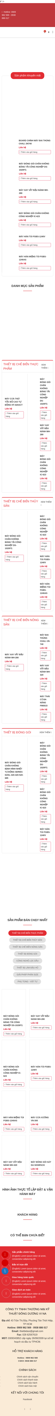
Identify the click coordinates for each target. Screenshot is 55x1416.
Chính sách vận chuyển (27, 1376)
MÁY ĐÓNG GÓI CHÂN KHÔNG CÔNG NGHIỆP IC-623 (45, 465)
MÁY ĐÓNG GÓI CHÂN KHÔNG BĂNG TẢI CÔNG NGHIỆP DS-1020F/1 (34, 166)
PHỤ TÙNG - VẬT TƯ (27, 981)
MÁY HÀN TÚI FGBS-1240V (32, 236)
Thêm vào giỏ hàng (28, 152)
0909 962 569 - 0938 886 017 (9, 15)
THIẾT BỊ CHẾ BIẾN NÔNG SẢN (27, 947)
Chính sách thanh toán (27, 1380)
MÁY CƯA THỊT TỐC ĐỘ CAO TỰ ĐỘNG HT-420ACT (14, 401)
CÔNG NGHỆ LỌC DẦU (27, 961)
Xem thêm (45, 732)
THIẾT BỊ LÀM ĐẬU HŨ (27, 967)
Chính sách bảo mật (27, 1386)
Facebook (27, 1399)
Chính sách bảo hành (27, 1383)
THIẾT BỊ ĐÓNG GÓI (27, 954)
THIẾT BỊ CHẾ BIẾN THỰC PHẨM (27, 933)
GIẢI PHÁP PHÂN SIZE (27, 974)
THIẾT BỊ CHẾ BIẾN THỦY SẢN (27, 940)
